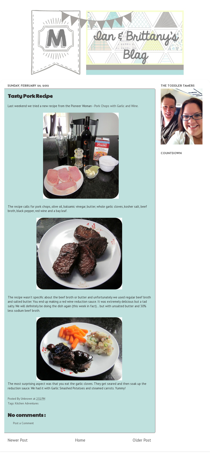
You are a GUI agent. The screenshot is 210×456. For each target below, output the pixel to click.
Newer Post (18, 440)
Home (80, 440)
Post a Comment (23, 423)
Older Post (142, 440)
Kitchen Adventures (27, 403)
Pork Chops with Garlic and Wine (116, 106)
